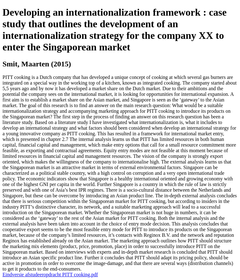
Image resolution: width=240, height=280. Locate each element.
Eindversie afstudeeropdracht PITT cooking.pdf (50, 274)
